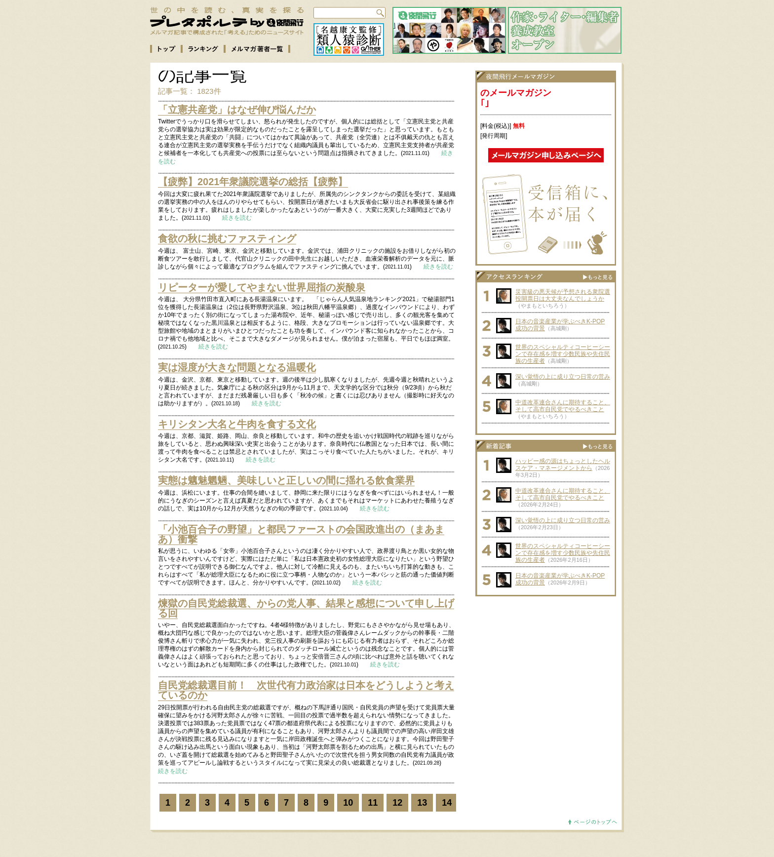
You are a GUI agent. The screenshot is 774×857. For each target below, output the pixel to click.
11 (373, 803)
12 (397, 803)
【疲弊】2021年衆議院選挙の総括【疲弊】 (253, 181)
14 (447, 803)
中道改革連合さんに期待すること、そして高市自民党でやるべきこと (562, 406)
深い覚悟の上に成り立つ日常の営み (562, 376)
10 (348, 803)
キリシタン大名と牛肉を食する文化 (237, 424)
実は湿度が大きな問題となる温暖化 (237, 367)
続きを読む (237, 217)
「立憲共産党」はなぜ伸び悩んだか (237, 109)
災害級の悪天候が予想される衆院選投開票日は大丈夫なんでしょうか (562, 295)
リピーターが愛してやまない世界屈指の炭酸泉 (261, 287)
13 (422, 803)
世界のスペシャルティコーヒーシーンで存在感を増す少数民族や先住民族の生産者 (562, 354)
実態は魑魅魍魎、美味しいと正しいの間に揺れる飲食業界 (286, 480)
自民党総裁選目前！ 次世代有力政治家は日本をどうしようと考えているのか (306, 690)
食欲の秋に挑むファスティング (227, 238)
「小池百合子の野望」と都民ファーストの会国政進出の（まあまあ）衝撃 (301, 534)
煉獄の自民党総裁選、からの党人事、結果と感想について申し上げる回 (306, 608)
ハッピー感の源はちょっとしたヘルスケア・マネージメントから (562, 464)
